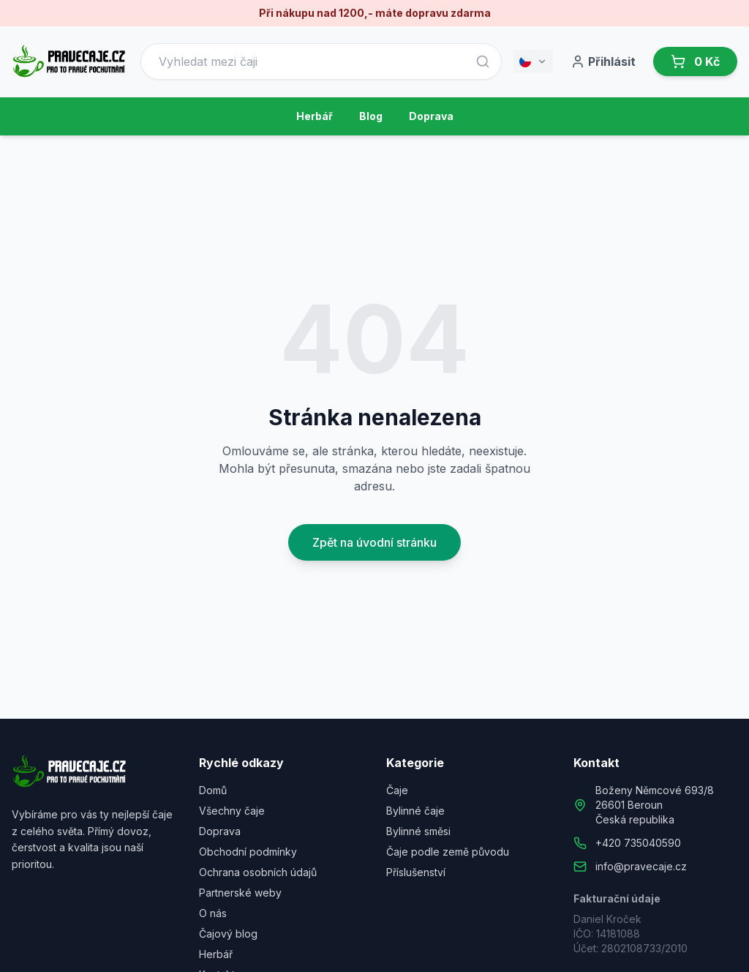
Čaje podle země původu (447, 851)
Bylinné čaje (415, 810)
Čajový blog (228, 933)
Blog (371, 116)
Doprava (431, 116)
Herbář (314, 116)
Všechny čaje (232, 810)
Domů (213, 790)
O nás (213, 913)
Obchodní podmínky (248, 851)
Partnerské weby (240, 892)
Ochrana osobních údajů (258, 872)
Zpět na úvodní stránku (374, 542)
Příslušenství (415, 872)
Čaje (397, 790)
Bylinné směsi (418, 831)
